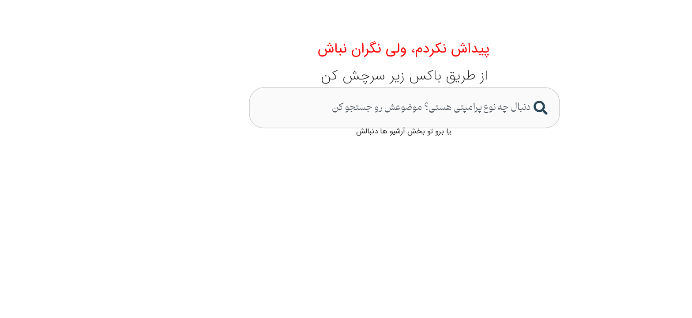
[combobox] (347, 107)
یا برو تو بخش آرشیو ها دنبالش (346, 131)
